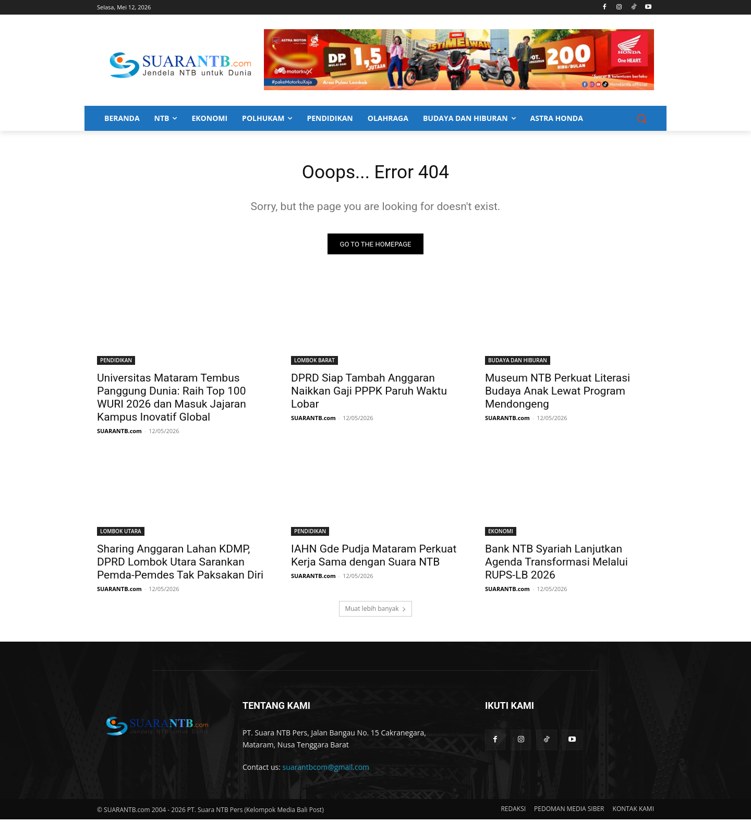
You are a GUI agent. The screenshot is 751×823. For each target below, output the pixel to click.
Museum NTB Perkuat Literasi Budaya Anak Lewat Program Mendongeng (557, 394)
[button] (641, 118)
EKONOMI (500, 534)
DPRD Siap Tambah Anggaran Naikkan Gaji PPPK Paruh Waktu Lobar (369, 394)
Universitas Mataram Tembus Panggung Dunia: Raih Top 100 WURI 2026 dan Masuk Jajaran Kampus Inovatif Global (171, 401)
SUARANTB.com (119, 434)
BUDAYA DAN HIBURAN (517, 363)
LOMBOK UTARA (120, 534)
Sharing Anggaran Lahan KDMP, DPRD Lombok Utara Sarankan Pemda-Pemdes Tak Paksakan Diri (180, 565)
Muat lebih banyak (375, 612)
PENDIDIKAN (116, 363)
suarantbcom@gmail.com (326, 771)
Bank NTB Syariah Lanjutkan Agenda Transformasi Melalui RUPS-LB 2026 (556, 565)
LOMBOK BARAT (314, 363)
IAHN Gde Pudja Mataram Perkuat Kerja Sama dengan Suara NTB (373, 559)
